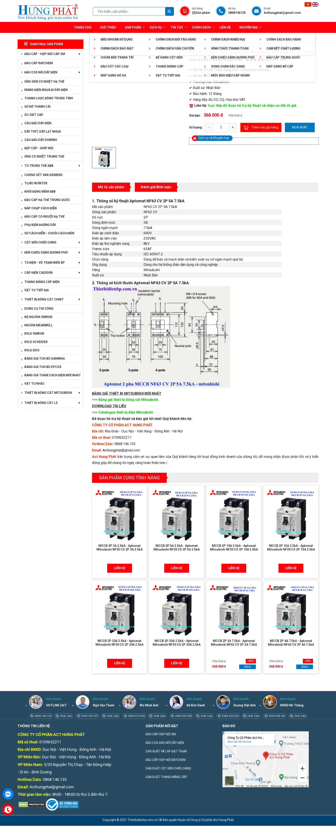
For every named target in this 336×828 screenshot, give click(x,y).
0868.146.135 (42, 716)
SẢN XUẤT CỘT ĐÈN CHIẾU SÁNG (168, 768)
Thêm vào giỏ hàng (261, 128)
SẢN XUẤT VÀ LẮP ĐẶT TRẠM (166, 751)
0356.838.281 (276, 716)
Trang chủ (82, 27)
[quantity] (221, 127)
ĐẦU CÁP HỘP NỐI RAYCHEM (166, 760)
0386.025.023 (230, 716)
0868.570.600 (136, 716)
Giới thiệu (108, 27)
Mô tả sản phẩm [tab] (111, 187)
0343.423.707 (89, 716)
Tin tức (179, 27)
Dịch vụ (156, 27)
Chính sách (203, 27)
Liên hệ (225, 27)
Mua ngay (299, 127)
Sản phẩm (135, 27)
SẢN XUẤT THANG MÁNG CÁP (166, 777)
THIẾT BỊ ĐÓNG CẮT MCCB (134, 44)
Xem (247, 666)
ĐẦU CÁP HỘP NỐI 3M (161, 734)
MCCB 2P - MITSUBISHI (176, 44)
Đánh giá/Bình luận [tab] (156, 187)
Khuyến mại (248, 27)
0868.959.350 (183, 716)
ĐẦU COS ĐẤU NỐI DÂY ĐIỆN (165, 742)
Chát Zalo (65, 716)
